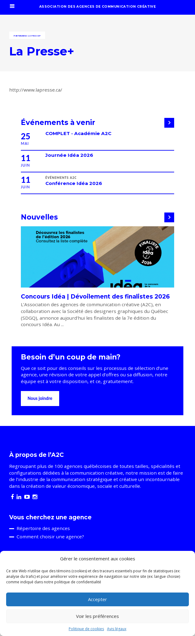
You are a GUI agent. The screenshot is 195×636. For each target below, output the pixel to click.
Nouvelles (39, 217)
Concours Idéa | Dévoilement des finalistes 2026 (95, 296)
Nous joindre (40, 398)
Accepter (97, 599)
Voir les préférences (97, 616)
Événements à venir (58, 122)
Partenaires (21, 36)
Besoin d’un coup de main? (70, 357)
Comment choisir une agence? (50, 536)
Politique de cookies (86, 628)
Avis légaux (116, 628)
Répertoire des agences (43, 528)
